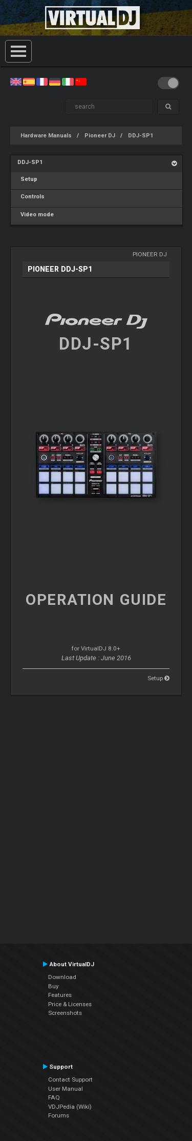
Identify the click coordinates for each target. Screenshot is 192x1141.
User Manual (65, 1088)
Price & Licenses (70, 1004)
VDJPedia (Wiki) (70, 1106)
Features (60, 995)
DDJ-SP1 (140, 135)
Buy (53, 986)
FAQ (54, 1097)
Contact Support (70, 1079)
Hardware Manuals (46, 135)
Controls (31, 196)
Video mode (35, 214)
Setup (27, 179)
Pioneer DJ (99, 135)
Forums (58, 1115)
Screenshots (65, 1012)
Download (62, 977)
